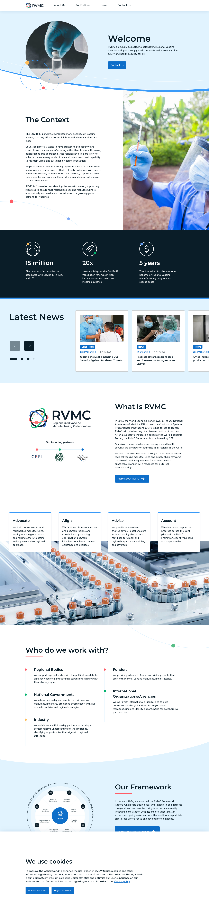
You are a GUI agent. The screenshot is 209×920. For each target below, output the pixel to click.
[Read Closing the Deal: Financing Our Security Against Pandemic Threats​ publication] (102, 358)
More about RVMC (132, 478)
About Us (59, 5)
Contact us (124, 5)
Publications (82, 5)
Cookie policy (122, 881)
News (104, 5)
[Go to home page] (35, 5)
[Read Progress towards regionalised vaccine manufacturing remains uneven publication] (158, 360)
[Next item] (29, 346)
